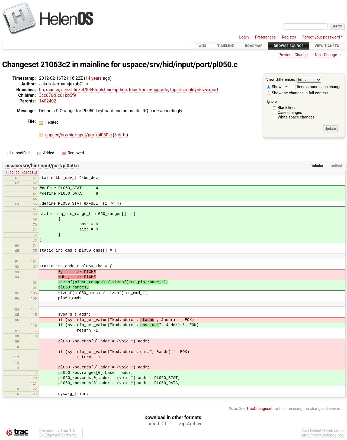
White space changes (296, 117)
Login (244, 37)
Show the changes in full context (297, 93)
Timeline (225, 46)
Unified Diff (156, 423)
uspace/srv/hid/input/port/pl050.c (180, 64)
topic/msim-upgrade (148, 89)
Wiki (202, 46)
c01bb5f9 (67, 95)
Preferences (265, 37)
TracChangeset (259, 408)
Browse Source (289, 46)
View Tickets (327, 46)
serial (66, 89)
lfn (41, 89)
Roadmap (254, 46)
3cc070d (47, 95)
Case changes (290, 112)
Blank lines (287, 107)
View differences (280, 80)
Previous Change (293, 55)
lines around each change (312, 87)
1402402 (47, 101)
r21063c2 (29, 173)
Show (274, 87)
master (52, 89)
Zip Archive (191, 423)
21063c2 (55, 64)
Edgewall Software (60, 435)
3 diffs (120, 134)
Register (289, 37)
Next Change (326, 55)
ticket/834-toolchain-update (100, 89)
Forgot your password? (322, 37)
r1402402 (12, 173)
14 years (93, 78)
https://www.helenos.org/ (323, 435)
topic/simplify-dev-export (194, 89)
